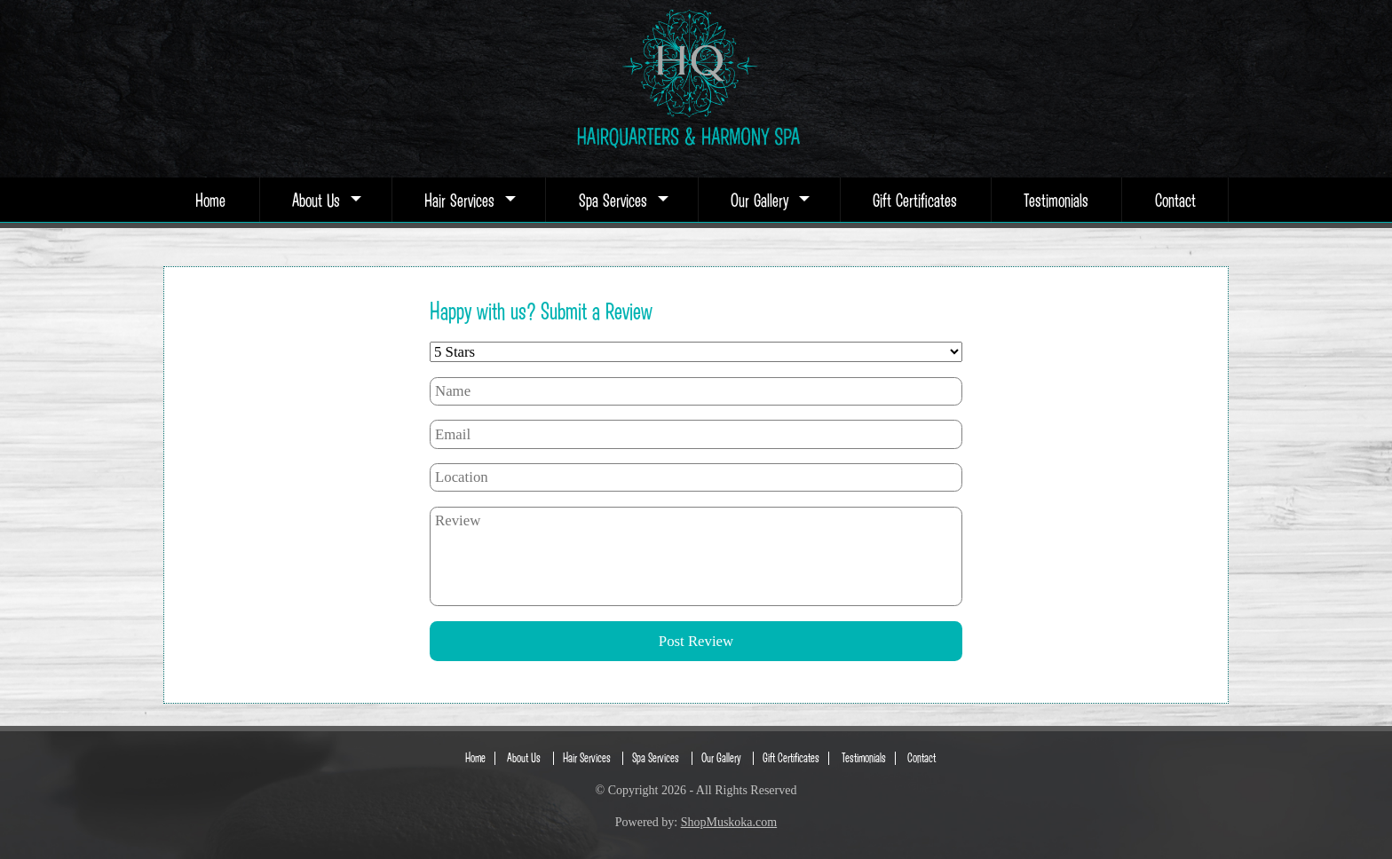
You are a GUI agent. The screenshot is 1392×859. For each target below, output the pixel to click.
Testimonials (1056, 199)
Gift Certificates (915, 199)
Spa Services (622, 199)
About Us (325, 199)
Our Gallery (768, 199)
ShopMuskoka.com (729, 822)
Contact (1175, 199)
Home (210, 199)
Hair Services (468, 199)
